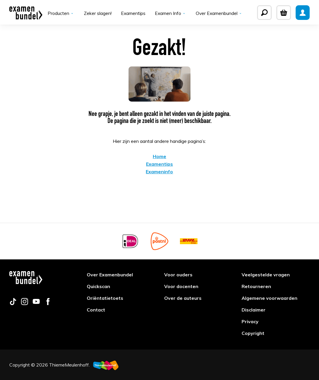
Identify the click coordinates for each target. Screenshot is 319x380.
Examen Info (170, 13)
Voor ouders (178, 275)
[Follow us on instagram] (24, 303)
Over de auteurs (183, 298)
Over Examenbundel (219, 13)
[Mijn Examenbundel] (303, 12)
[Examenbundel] (25, 12)
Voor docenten (181, 286)
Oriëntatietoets (105, 298)
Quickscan (98, 286)
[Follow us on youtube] (36, 303)
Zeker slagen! (97, 13)
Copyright (253, 333)
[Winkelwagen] (283, 12)
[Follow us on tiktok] (12, 303)
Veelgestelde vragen (266, 275)
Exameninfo (159, 172)
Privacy (250, 321)
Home (159, 157)
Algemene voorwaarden (269, 298)
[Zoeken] (264, 12)
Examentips (132, 13)
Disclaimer (254, 310)
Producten (60, 13)
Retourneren (256, 286)
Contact (96, 310)
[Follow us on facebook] (47, 303)
